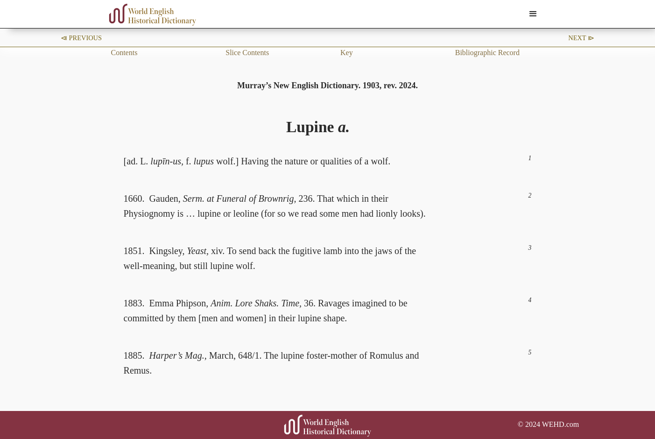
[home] (152, 15)
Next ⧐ (581, 38)
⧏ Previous (81, 38)
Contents (124, 53)
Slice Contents (247, 53)
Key (346, 53)
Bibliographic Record (487, 53)
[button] (533, 14)
